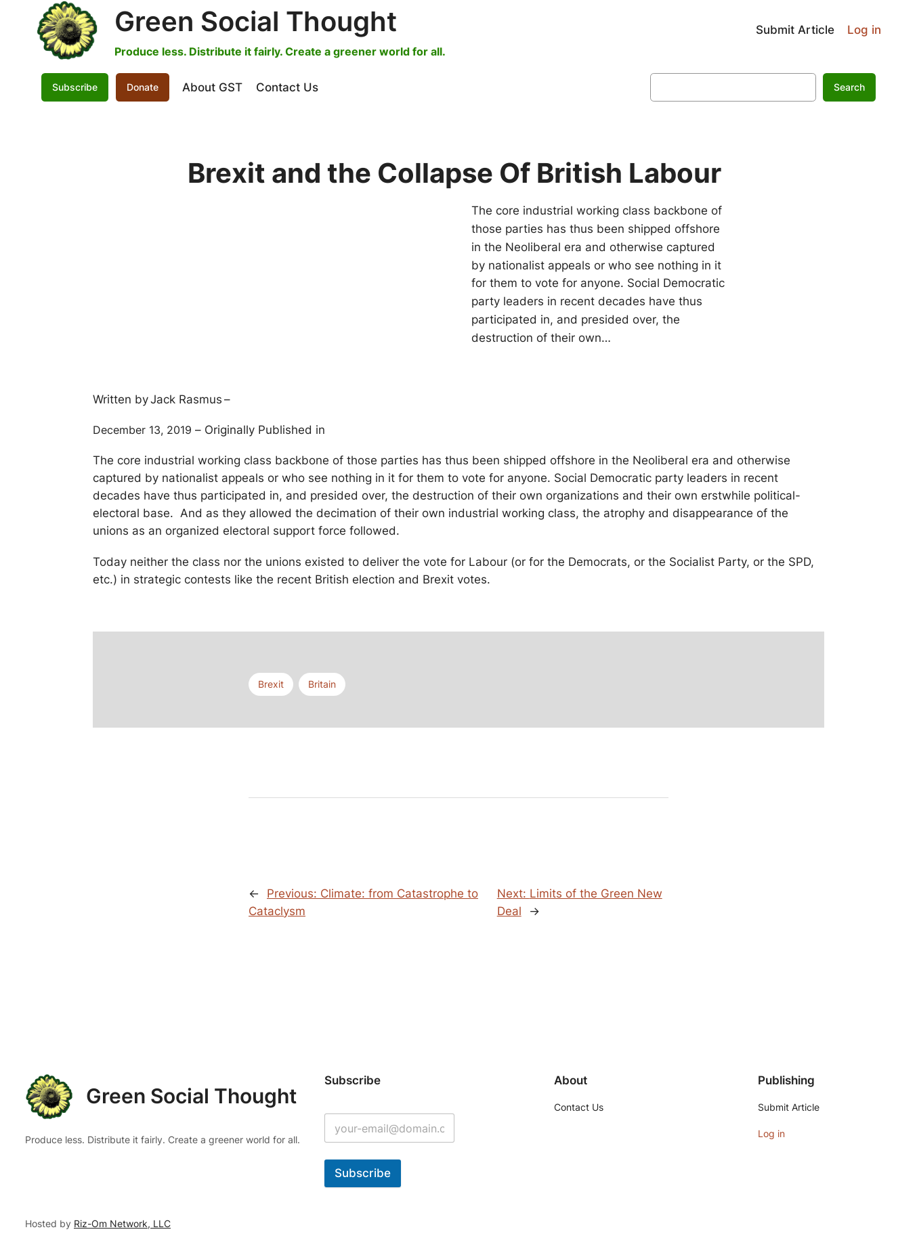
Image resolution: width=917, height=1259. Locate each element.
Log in (864, 30)
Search (849, 87)
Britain (322, 684)
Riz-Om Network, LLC (122, 1223)
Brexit (271, 684)
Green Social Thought (255, 21)
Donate (142, 87)
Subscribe (75, 87)
